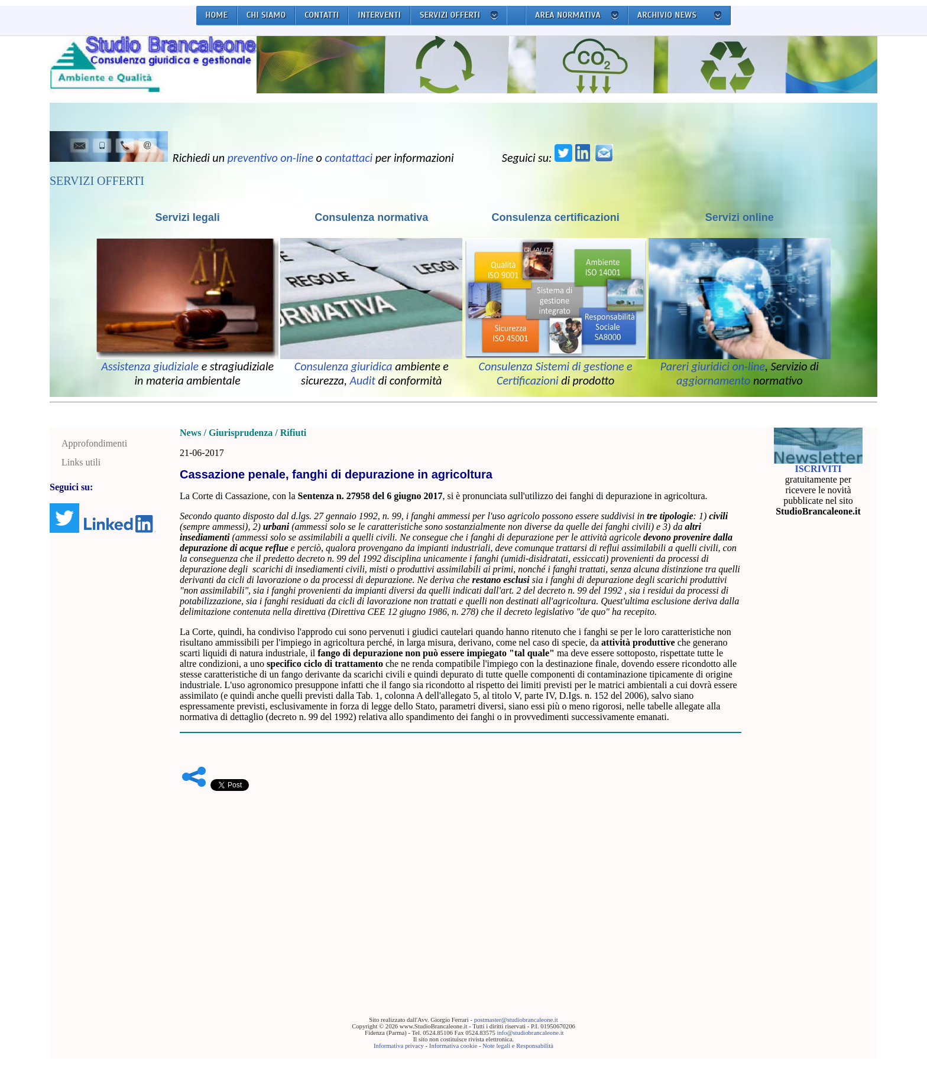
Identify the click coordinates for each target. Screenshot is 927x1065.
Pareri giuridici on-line (712, 366)
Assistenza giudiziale (150, 366)
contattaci (348, 158)
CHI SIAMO (266, 15)
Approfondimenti (94, 443)
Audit (362, 380)
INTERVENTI (379, 15)
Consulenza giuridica (343, 366)
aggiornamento (713, 380)
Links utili (81, 462)
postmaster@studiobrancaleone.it (516, 1020)
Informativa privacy (399, 1046)
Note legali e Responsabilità (517, 1046)
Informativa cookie (453, 1046)
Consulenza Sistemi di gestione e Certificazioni (556, 373)
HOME (216, 15)
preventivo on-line (270, 158)
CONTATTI (321, 15)
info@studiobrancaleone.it (530, 1033)
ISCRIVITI (818, 469)
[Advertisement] (460, 885)
